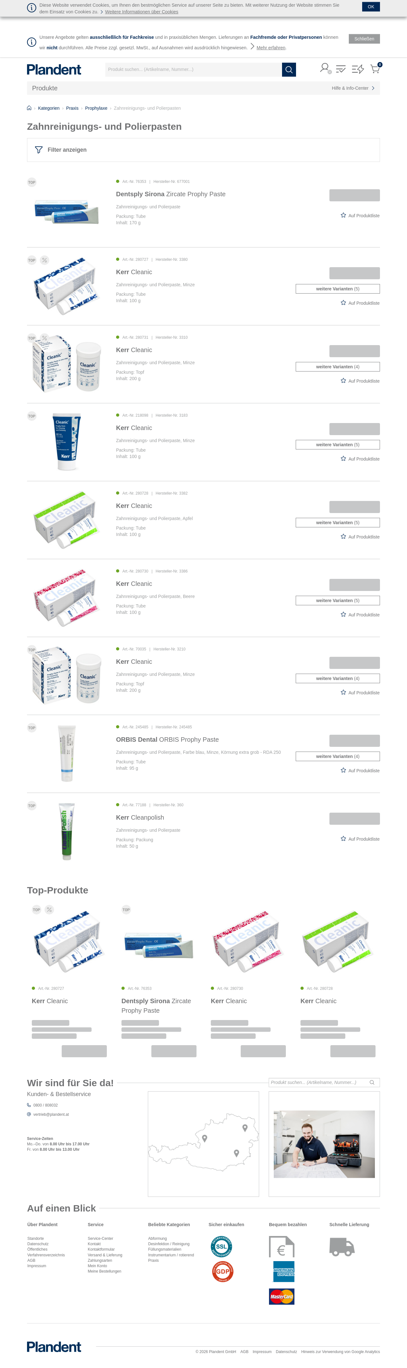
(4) (337, 366)
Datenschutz (38, 1244)
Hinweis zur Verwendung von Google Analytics (340, 1352)
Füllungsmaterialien (164, 1249)
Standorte (35, 1238)
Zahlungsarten (100, 1260)
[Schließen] (371, 6)
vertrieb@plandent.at (51, 1114)
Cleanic (134, 271)
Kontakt (94, 1244)
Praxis (153, 1260)
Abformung (157, 1238)
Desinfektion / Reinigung (169, 1244)
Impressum (36, 1266)
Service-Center (100, 1238)
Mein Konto (97, 1266)
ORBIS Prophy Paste (167, 739)
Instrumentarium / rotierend (171, 1255)
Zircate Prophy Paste (171, 194)
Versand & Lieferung (105, 1255)
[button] (325, 68)
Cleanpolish (140, 817)
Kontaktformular (101, 1249)
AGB (31, 1260)
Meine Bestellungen (104, 1271)
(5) (337, 288)
